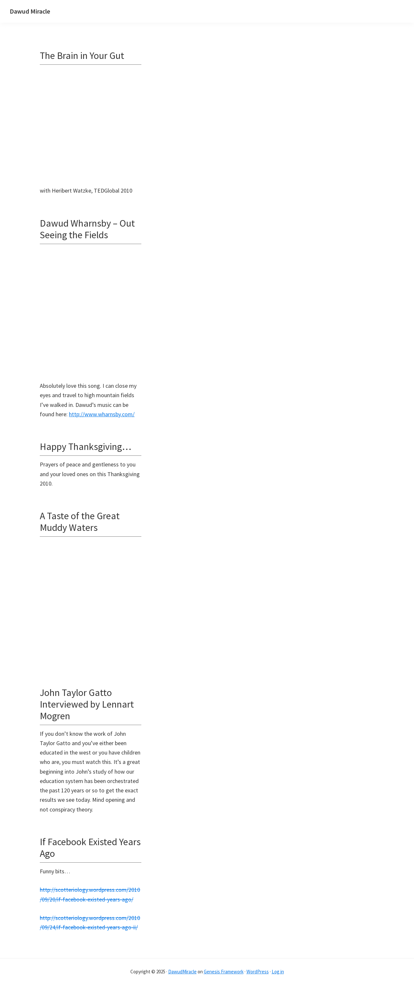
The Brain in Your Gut (82, 55)
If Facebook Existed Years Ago (90, 847)
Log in (278, 971)
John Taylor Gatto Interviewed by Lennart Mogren (87, 704)
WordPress (257, 971)
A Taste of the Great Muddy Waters (80, 521)
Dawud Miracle (30, 11)
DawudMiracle (182, 971)
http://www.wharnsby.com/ (102, 414)
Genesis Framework (224, 971)
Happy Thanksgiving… (85, 446)
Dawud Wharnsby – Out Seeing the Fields (87, 229)
